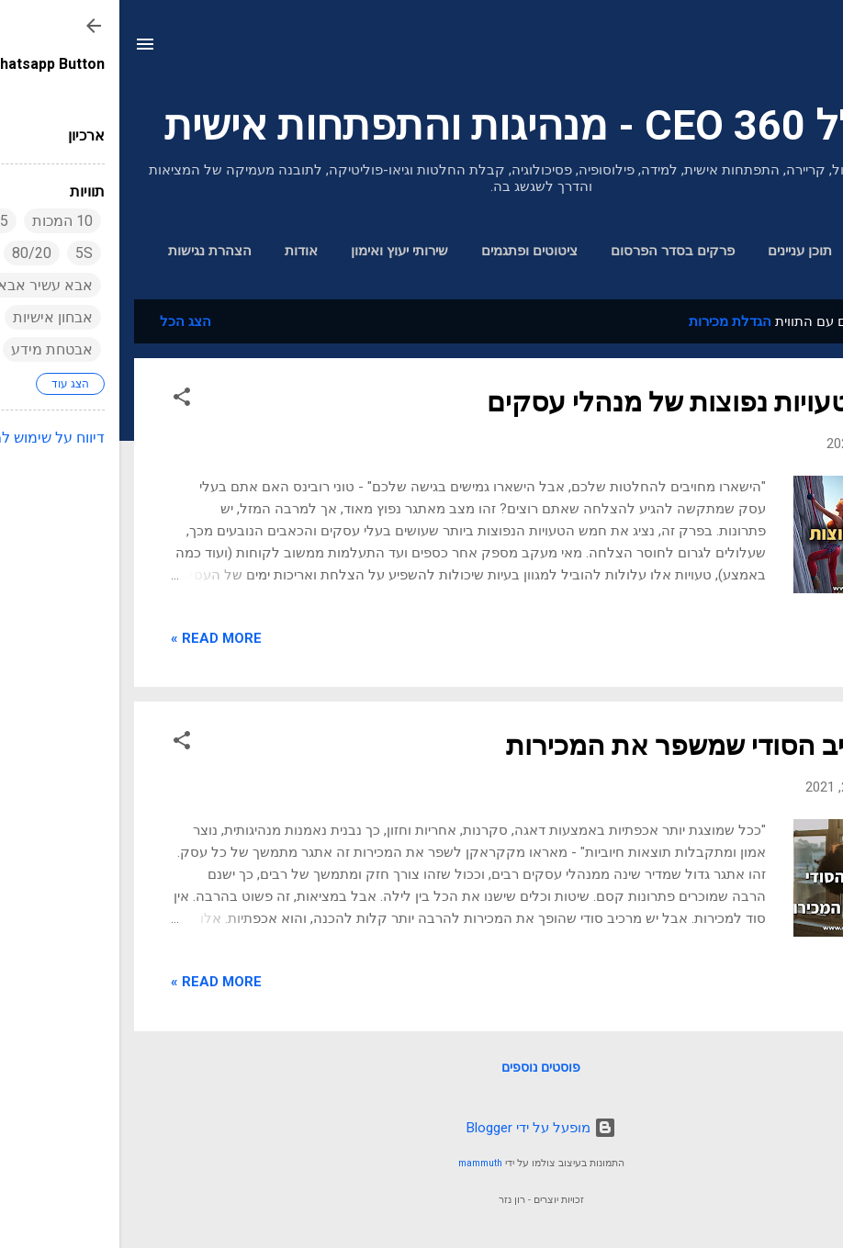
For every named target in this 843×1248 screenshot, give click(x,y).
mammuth (361, 1163)
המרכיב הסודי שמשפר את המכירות (589, 745)
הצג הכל (66, 321)
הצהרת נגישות (90, 250)
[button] (62, 400)
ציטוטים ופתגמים (410, 250)
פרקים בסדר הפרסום (553, 250)
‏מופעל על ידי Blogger (422, 1127)
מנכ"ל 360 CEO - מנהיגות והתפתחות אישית (422, 125)
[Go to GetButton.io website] (799, 1229)
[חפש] (817, 50)
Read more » (96, 638)
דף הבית (770, 250)
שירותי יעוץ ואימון (280, 250)
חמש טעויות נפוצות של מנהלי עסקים (579, 402)
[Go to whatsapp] (799, 1194)
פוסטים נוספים (421, 1067)
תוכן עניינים (680, 250)
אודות (181, 250)
